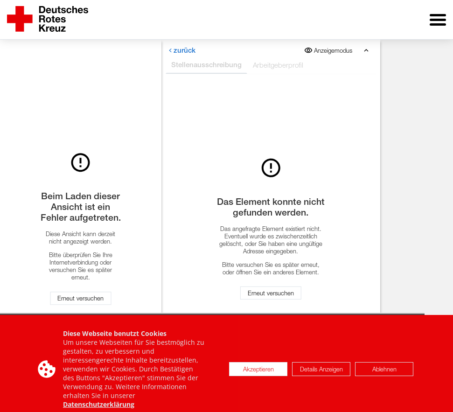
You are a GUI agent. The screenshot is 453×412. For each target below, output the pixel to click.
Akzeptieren (258, 372)
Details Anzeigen (321, 372)
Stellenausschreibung (206, 65)
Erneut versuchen (80, 298)
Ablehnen (384, 372)
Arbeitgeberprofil (278, 65)
